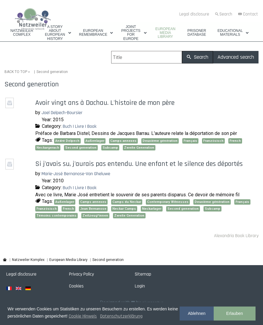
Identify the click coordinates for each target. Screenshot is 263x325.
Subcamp (110, 148)
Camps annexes (123, 141)
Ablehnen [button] (196, 313)
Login (140, 286)
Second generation (81, 148)
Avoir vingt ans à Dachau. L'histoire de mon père (105, 102)
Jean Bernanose (93, 209)
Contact (250, 14)
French (235, 141)
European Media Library (165, 33)
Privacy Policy (81, 274)
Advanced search (236, 57)
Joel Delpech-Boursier (62, 113)
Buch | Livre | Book (80, 126)
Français (190, 141)
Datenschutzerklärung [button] (121, 316)
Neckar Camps (124, 209)
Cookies (76, 286)
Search (225, 14)
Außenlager (94, 141)
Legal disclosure (194, 14)
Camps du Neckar (126, 202)
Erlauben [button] (234, 313)
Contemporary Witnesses (168, 202)
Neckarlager (151, 209)
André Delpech (67, 141)
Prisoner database (196, 33)
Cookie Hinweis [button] (83, 316)
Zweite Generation (139, 148)
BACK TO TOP (15, 72)
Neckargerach (47, 148)
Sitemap (143, 274)
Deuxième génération (160, 141)
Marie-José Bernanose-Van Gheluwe (76, 174)
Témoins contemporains (56, 215)
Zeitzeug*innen (95, 215)
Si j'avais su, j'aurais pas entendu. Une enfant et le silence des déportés (139, 163)
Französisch (213, 141)
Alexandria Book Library (236, 236)
